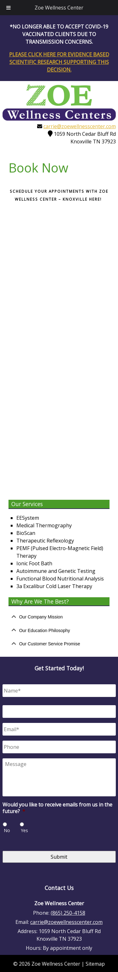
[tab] (59, 616)
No (7, 830)
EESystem (27, 517)
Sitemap (95, 963)
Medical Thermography (44, 524)
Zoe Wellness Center (59, 7)
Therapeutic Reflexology (45, 539)
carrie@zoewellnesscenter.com (79, 126)
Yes (24, 830)
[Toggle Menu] (8, 7)
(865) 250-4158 (68, 912)
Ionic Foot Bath (34, 562)
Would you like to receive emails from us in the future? (57, 807)
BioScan (25, 532)
